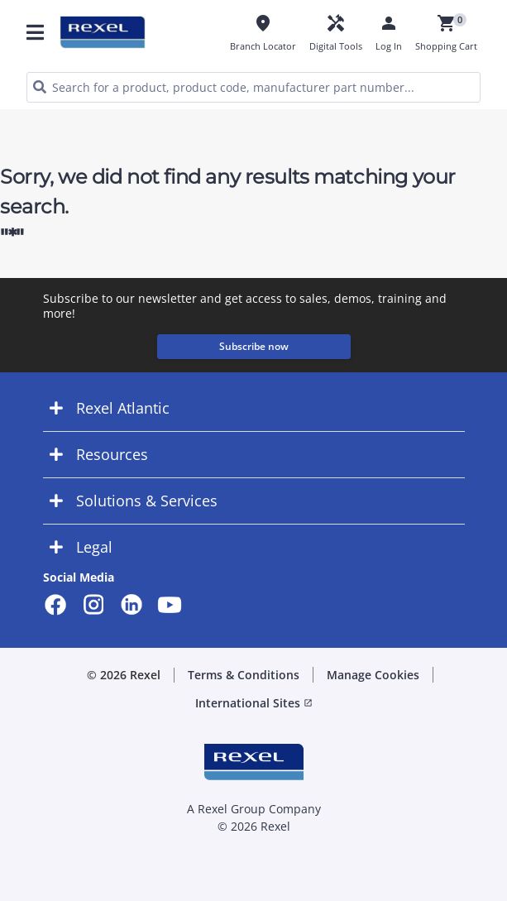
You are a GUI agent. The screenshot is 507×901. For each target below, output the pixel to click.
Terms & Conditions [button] (243, 675)
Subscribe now (254, 346)
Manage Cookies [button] (373, 675)
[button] (254, 408)
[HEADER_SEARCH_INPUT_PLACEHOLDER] (253, 87)
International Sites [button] (254, 703)
